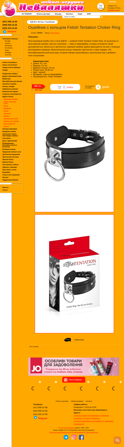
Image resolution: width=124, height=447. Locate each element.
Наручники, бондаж (11, 99)
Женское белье (7, 159)
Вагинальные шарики (10, 91)
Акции (80, 14)
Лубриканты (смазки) (10, 89)
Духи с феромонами (9, 141)
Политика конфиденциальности (60, 432)
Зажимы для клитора (11, 121)
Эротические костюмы (10, 157)
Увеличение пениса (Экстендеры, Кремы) (10, 135)
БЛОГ (89, 14)
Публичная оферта (91, 432)
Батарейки (6, 172)
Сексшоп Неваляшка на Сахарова (87, 421)
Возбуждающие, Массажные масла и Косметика (9, 145)
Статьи (5, 190)
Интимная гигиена (9, 149)
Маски (6, 106)
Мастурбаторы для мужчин (12, 81)
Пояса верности (9, 124)
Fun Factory (9, 48)
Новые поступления (9, 65)
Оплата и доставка (43, 14)
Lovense (7, 43)
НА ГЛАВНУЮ (27, 14)
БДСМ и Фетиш (7, 96)
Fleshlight (8, 52)
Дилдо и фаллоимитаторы (12, 76)
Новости (5, 187)
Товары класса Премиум (11, 67)
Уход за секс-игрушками (11, 175)
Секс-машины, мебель (10, 164)
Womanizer (8, 45)
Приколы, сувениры (9, 167)
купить (70, 87)
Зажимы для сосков (11, 119)
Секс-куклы (6, 138)
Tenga (7, 50)
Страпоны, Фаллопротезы (11, 94)
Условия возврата (78, 432)
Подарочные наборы (10, 74)
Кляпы (6, 111)
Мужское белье (7, 162)
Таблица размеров (77, 401)
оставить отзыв (79, 339)
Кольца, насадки (8, 86)
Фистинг (5, 177)
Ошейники (7, 108)
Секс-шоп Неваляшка (67, 428)
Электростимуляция (9, 129)
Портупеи (7, 113)
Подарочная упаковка (10, 180)
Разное (6, 126)
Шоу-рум (58, 14)
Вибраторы (6, 79)
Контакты (69, 14)
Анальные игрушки (9, 84)
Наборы (6, 116)
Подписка (112, 1)
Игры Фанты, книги (9, 170)
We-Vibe (7, 41)
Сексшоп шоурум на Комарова (86, 416)
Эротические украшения (11, 154)
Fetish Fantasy (54, 33)
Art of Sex (8, 55)
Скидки (5, 70)
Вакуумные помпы (9, 131)
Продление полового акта (11, 152)
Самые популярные (9, 62)
